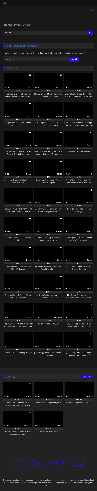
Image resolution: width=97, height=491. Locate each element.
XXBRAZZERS (77, 466)
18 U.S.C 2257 (62, 460)
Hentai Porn (61, 466)
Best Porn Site (79, 460)
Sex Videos (18, 466)
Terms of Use (46, 460)
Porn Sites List (39, 463)
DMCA (16, 460)
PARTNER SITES (58, 463)
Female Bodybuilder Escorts (39, 466)
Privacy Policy (29, 460)
